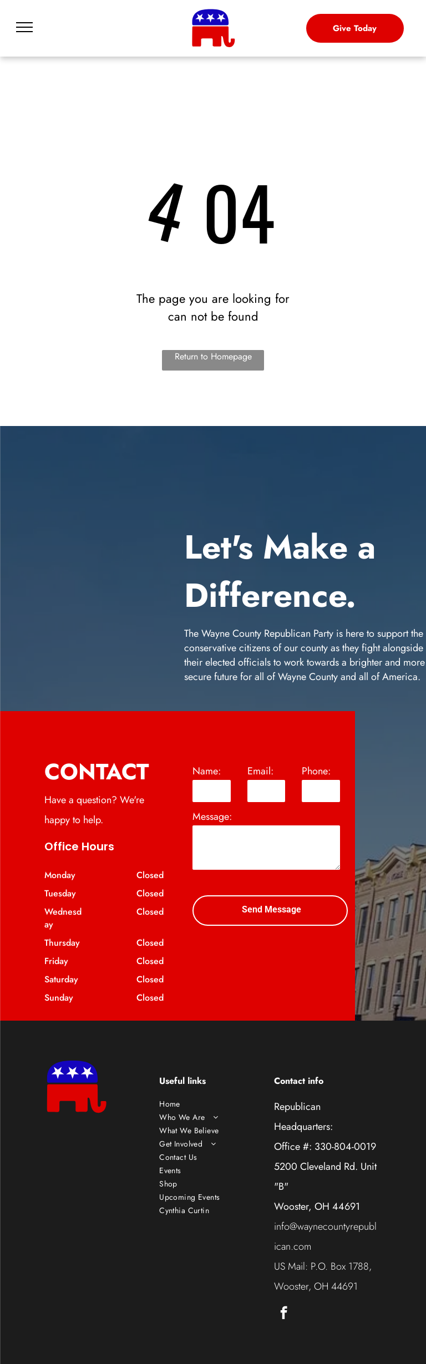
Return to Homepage (213, 356)
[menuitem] (213, 1104)
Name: (206, 771)
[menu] (24, 27)
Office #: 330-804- (314, 1146)
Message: (212, 816)
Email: (260, 771)
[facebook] (283, 1314)
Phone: (316, 771)
